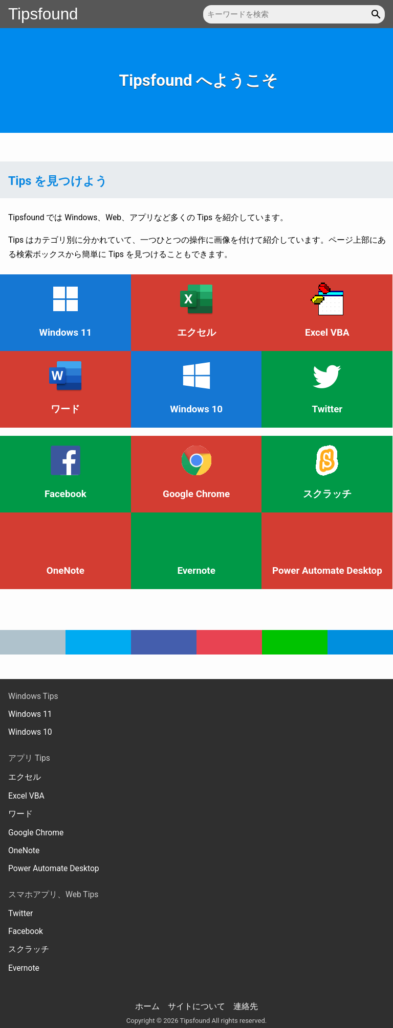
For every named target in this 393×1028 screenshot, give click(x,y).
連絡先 (245, 1006)
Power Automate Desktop (53, 868)
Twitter (20, 913)
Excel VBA (26, 796)
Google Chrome (35, 832)
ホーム (147, 1006)
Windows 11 (30, 714)
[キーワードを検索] (294, 14)
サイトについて (196, 1006)
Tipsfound (43, 14)
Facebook (25, 931)
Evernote (23, 968)
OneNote (23, 850)
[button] (377, 14)
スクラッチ (28, 949)
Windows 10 (30, 732)
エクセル (24, 777)
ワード (20, 814)
